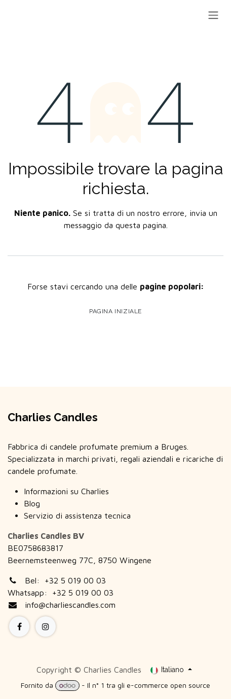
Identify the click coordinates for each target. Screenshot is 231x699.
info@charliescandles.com (70, 604)
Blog (32, 503)
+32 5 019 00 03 (75, 580)
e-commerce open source (168, 685)
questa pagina (140, 225)
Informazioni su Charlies (66, 491)
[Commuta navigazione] (213, 14)
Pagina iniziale (115, 311)
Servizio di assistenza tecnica (77, 515)
